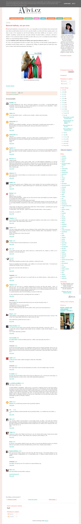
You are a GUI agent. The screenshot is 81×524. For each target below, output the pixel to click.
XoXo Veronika (12, 337)
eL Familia (11, 373)
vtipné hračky (16, 94)
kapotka (11, 147)
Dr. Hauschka (65, 246)
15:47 (14, 441)
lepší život (64, 201)
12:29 (14, 240)
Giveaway (64, 244)
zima (63, 228)
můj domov (64, 183)
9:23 (14, 147)
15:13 (16, 373)
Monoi (63, 257)
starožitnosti (64, 231)
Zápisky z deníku (65, 209)
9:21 (17, 121)
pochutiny (64, 170)
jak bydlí (64, 248)
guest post (64, 255)
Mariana (11, 193)
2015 (63, 100)
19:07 (15, 313)
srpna (64, 134)
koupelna (64, 213)
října (64, 115)
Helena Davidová (13, 325)
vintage (63, 192)
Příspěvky (64, 81)
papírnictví (64, 174)
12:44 (13, 248)
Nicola (10, 240)
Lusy (63, 265)
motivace (64, 276)
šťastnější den (65, 172)
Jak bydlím (51, 18)
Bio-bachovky (65, 263)
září (64, 132)
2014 (63, 102)
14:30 (14, 357)
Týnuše (11, 432)
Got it (73, 3)
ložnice (63, 274)
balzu (10, 469)
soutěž (63, 270)
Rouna (10, 441)
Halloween (64, 278)
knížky (63, 179)
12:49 (12, 258)
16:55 (13, 419)
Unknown (11, 173)
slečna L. (11, 313)
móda (10, 94)
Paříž (43, 18)
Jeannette (11, 218)
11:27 (15, 218)
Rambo (63, 252)
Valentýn (64, 237)
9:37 (15, 173)
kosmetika (64, 158)
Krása (36, 18)
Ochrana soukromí (67, 292)
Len (10, 248)
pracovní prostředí (66, 185)
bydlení (63, 189)
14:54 (15, 284)
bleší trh (63, 220)
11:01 (15, 193)
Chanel (63, 196)
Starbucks (64, 253)
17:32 (22, 383)
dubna (64, 143)
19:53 (19, 325)
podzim (63, 239)
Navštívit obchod (10, 86)
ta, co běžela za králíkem (15, 383)
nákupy (63, 161)
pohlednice (64, 224)
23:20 (16, 461)
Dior (63, 272)
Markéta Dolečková (14, 451)
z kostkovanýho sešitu (66, 205)
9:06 (18, 337)
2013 (63, 104)
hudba (63, 235)
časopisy (64, 218)
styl (13, 94)
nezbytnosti (64, 203)
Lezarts (11, 227)
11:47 (14, 227)
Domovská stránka (16, 18)
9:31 (15, 158)
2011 (63, 109)
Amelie (11, 357)
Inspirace (29, 18)
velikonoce (64, 250)
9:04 (14, 113)
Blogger (46, 520)
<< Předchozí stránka (11, 499)
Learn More (67, 3)
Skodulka (11, 102)
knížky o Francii (65, 268)
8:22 (14, 432)
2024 (63, 92)
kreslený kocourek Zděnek (67, 259)
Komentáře (64, 83)
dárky (63, 194)
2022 (63, 94)
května (65, 141)
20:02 (13, 469)
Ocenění (63, 266)
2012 (63, 106)
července (65, 136)
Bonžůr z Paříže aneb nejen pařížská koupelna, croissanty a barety (66, 310)
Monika (11, 182)
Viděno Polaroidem (66, 229)
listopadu (65, 113)
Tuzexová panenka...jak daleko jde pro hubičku (68, 122)
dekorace (64, 159)
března (65, 145)
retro (11, 94)
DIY (63, 233)
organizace (64, 226)
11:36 (14, 409)
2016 (63, 98)
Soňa (10, 419)
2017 (63, 96)
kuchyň (63, 240)
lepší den (64, 200)
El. (10, 258)
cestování (64, 187)
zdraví (63, 261)
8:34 (15, 102)
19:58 (16, 345)
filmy (63, 211)
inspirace (64, 156)
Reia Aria (11, 158)
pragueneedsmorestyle (14, 474)
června (65, 139)
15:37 (16, 300)
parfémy (63, 190)
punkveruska (12, 121)
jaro (62, 198)
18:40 (20, 451)
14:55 (16, 365)
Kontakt (67, 18)
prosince (65, 111)
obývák (63, 216)
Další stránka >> (53, 499)
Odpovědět (11, 109)
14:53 (16, 275)
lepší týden (64, 242)
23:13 (14, 401)
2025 (63, 89)
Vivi (10, 409)
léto (62, 175)
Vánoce (59, 18)
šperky (63, 222)
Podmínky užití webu (66, 291)
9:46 (14, 182)
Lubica (11, 113)
